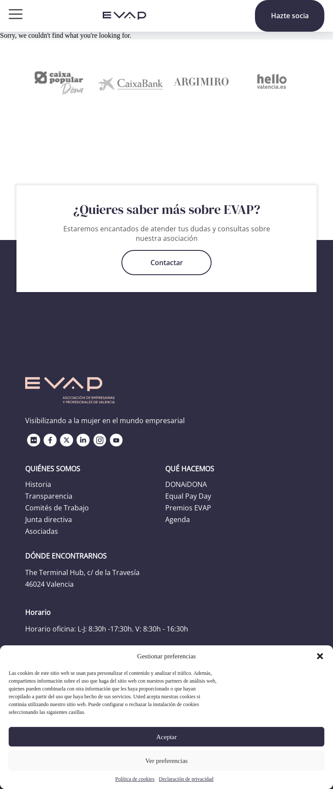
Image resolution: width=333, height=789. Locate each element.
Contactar (166, 262)
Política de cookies (135, 779)
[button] (320, 656)
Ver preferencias (166, 760)
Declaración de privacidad (186, 779)
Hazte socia (290, 15)
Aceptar (166, 736)
